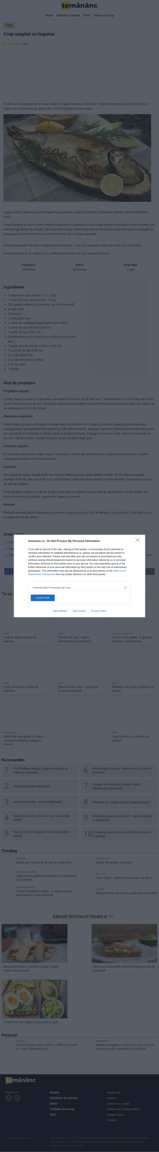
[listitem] (79, 587)
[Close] (138, 541)
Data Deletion (60, 611)
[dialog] (79, 576)
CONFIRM (47, 597)
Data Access (79, 611)
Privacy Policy (98, 611)
